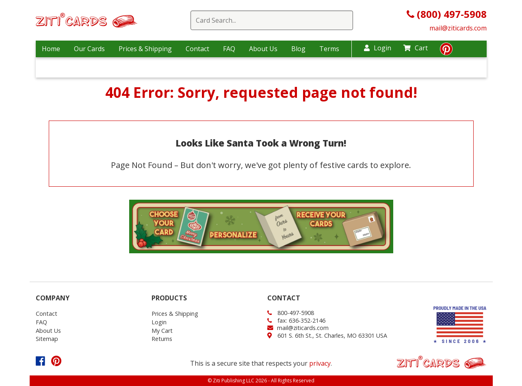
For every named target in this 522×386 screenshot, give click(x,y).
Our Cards (89, 48)
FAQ (229, 48)
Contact (197, 48)
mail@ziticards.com (458, 28)
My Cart (162, 330)
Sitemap (47, 339)
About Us (263, 48)
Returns (162, 339)
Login (377, 47)
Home (51, 48)
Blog (298, 48)
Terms (329, 48)
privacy (320, 363)
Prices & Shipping (145, 48)
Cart (415, 47)
